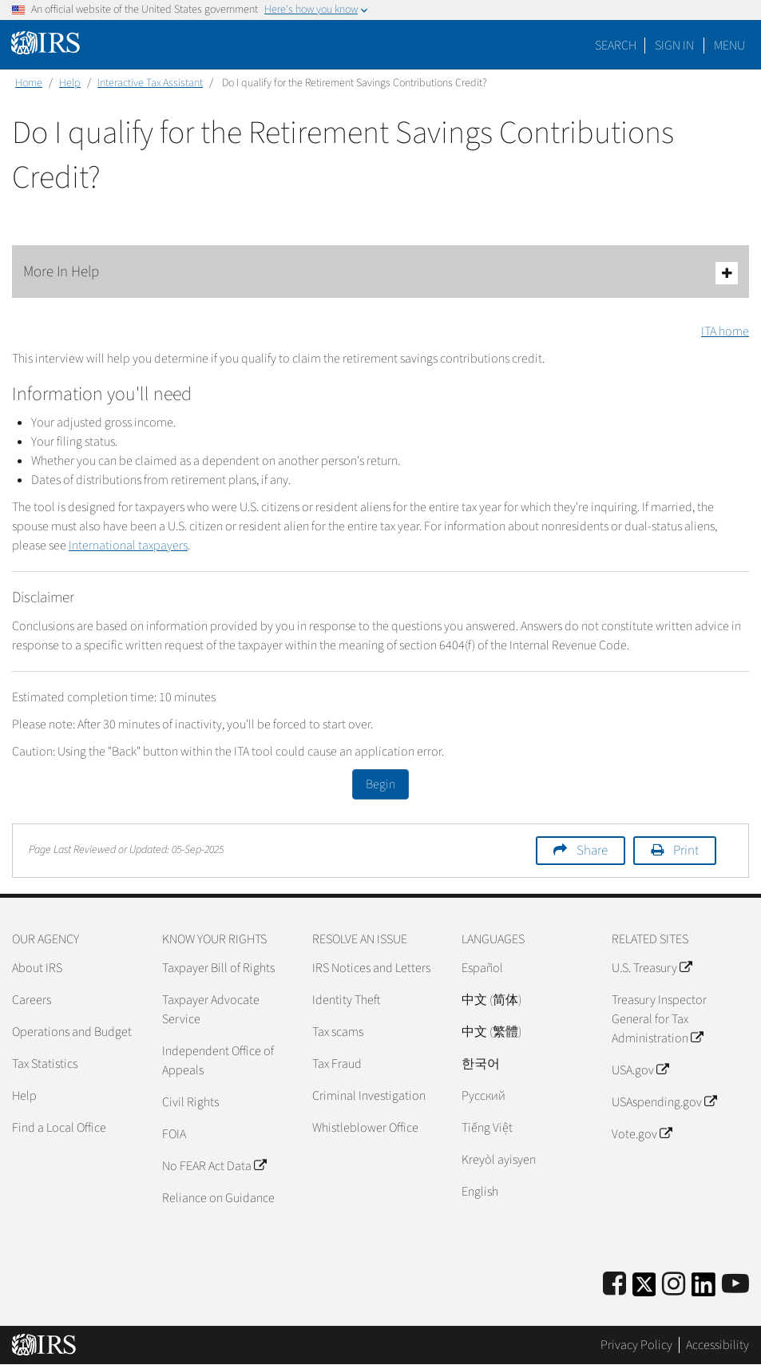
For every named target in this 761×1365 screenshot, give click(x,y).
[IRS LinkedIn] (703, 1289)
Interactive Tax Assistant (150, 83)
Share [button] (592, 850)
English (480, 1191)
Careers (31, 1000)
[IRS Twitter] (644, 1289)
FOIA (174, 1134)
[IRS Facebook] (614, 1284)
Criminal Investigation (369, 1096)
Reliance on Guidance (218, 1198)
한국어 (481, 1064)
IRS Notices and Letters (371, 968)
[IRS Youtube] (735, 1284)
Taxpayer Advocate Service (211, 1009)
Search (615, 46)
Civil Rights (190, 1102)
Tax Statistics (44, 1064)
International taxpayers (128, 545)
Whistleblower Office (365, 1128)
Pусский (483, 1096)
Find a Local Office (59, 1128)
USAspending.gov (664, 1102)
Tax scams (337, 1032)
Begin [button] (380, 784)
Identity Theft (346, 1000)
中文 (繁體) (491, 1032)
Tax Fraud (337, 1064)
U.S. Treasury (652, 968)
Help (70, 83)
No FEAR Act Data (214, 1166)
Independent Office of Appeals (218, 1060)
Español (482, 968)
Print (686, 850)
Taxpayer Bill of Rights (218, 968)
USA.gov (640, 1070)
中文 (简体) (491, 1000)
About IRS (37, 968)
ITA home (725, 331)
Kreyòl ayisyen (499, 1160)
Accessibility (717, 1345)
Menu (729, 46)
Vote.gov (642, 1134)
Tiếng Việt (487, 1128)
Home (28, 83)
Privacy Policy (636, 1345)
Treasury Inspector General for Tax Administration (659, 1019)
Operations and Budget (72, 1032)
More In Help (380, 272)
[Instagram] (673, 1284)
